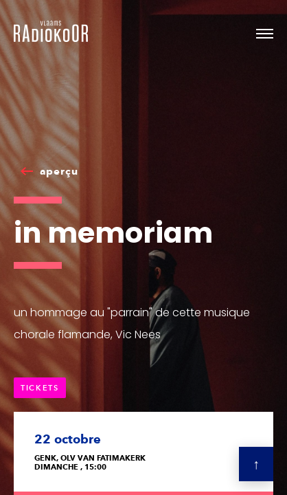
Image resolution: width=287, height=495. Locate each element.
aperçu (59, 171)
